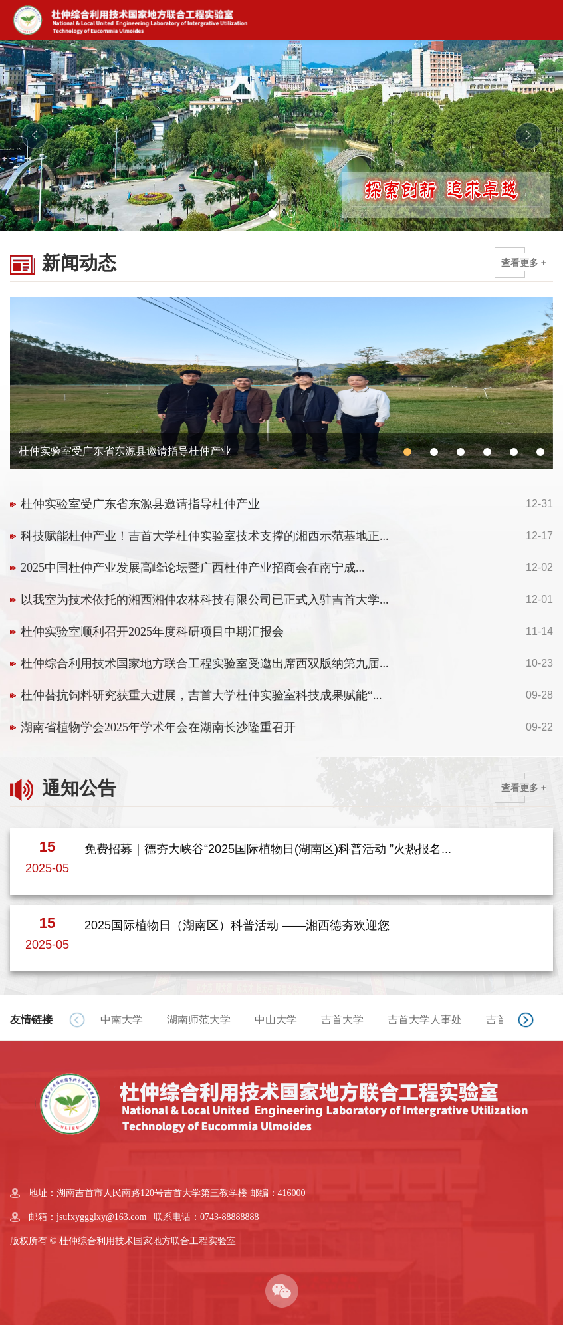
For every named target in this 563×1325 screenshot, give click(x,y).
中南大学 (121, 1019)
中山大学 (276, 1019)
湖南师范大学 (199, 1019)
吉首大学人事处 (425, 1019)
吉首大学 (342, 1019)
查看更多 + (523, 262)
